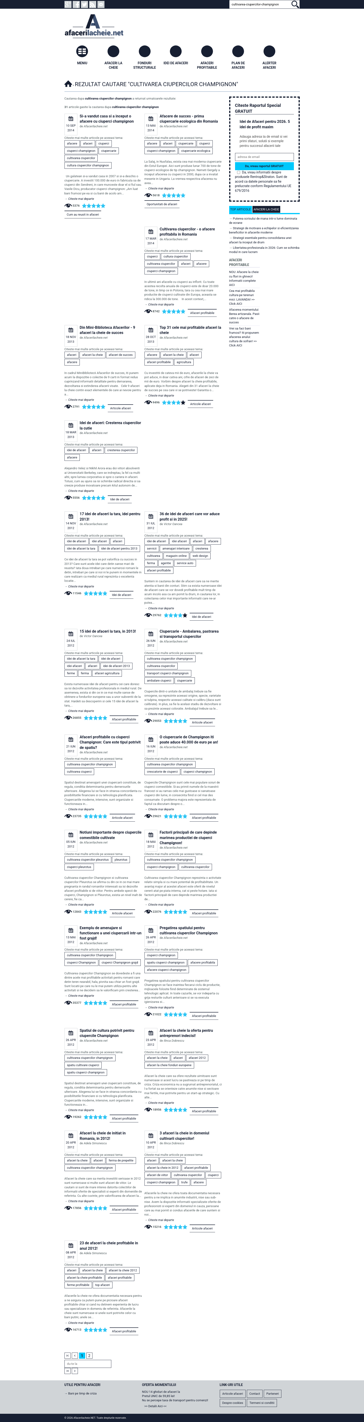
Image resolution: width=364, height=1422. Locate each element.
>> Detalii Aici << (155, 1406)
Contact (254, 1393)
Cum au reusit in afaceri (83, 214)
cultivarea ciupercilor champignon (108, 98)
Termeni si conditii (261, 1403)
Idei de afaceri (119, 499)
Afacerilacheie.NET (68, 83)
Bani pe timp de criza (82, 1393)
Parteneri (272, 1393)
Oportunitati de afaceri (162, 204)
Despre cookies (232, 1403)
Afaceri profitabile (202, 313)
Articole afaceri (120, 408)
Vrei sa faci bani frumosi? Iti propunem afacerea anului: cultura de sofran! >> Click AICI (244, 337)
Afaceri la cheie (266, 209)
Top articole (240, 209)
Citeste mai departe (81, 199)
